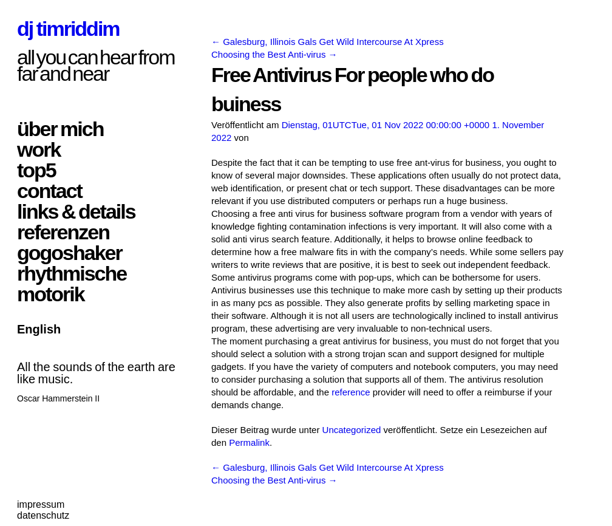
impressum (40, 504)
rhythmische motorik (71, 283)
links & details (76, 211)
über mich (60, 128)
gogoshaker (69, 252)
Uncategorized (351, 430)
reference (351, 392)
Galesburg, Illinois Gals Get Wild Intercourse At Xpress (327, 41)
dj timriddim (68, 28)
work (38, 149)
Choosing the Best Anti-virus (274, 54)
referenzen (63, 232)
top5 (36, 170)
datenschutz (43, 515)
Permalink (249, 442)
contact (49, 190)
